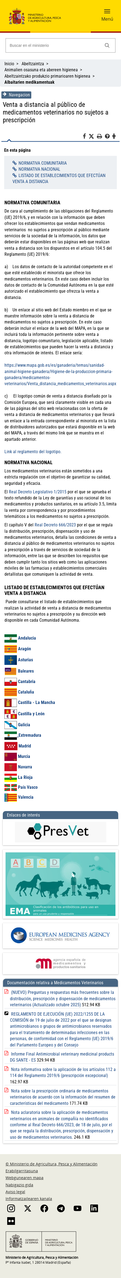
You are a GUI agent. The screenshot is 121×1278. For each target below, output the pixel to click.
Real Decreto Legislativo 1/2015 (37, 491)
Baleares (19, 671)
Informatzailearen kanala (29, 1198)
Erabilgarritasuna (22, 1170)
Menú (107, 19)
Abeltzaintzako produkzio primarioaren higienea (47, 76)
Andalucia (20, 638)
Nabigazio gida (19, 1184)
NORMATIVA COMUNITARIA (43, 163)
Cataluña (19, 692)
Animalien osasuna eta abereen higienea (41, 69)
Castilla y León (31, 713)
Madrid (17, 746)
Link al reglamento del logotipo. (32, 451)
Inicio (9, 63)
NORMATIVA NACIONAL (39, 169)
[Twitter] (93, 136)
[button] (107, 13)
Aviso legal (15, 1191)
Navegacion (16, 94)
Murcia (17, 756)
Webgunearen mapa (24, 1177)
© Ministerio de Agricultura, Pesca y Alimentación (51, 1163)
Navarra (18, 766)
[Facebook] (86, 137)
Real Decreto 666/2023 (55, 524)
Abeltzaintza (33, 63)
